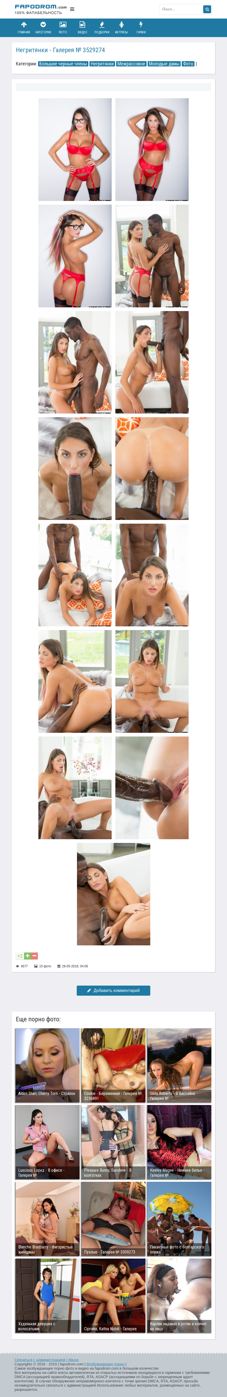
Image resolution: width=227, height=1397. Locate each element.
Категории (43, 27)
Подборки (102, 27)
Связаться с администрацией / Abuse (47, 1360)
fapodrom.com (41, 9)
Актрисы (121, 27)
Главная (24, 27)
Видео (82, 27)
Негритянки (102, 63)
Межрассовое (131, 63)
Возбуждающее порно (105, 1364)
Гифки (141, 27)
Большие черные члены (63, 63)
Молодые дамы (164, 63)
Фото (63, 27)
